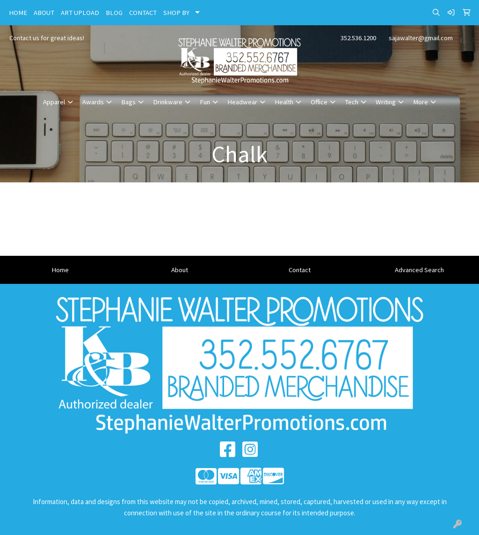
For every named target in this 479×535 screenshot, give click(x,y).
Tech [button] (351, 102)
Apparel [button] (54, 102)
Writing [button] (386, 102)
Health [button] (284, 102)
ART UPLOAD (80, 12)
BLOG (114, 12)
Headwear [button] (242, 102)
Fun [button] (205, 102)
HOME (18, 12)
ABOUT (44, 12)
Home (60, 270)
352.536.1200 (358, 38)
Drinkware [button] (167, 102)
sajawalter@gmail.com (421, 38)
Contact (300, 270)
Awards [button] (93, 102)
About (179, 270)
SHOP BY (176, 12)
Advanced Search (419, 270)
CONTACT (143, 12)
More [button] (420, 102)
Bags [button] (128, 102)
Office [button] (319, 102)
